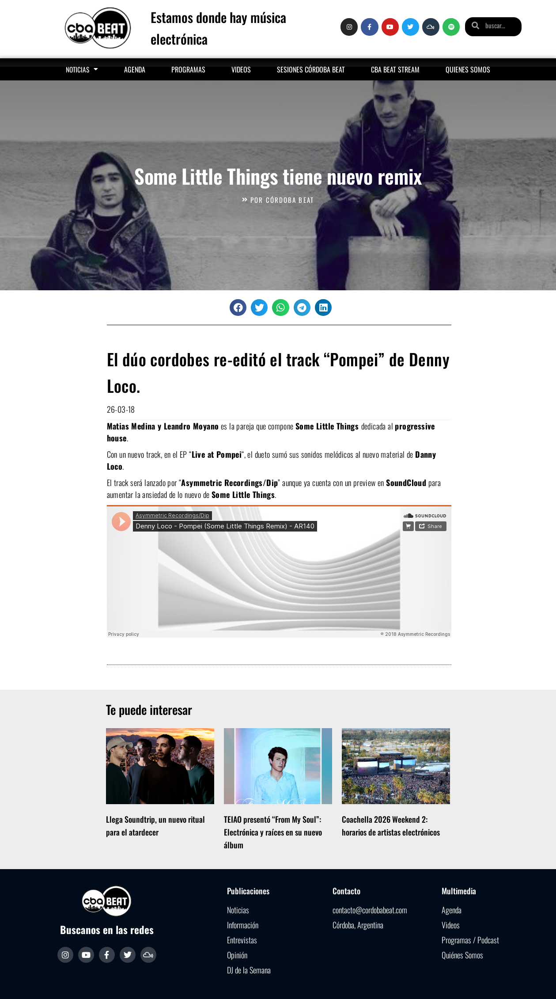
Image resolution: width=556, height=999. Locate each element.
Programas (188, 69)
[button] (238, 307)
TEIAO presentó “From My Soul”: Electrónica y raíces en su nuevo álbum (273, 832)
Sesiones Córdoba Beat (311, 69)
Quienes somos (468, 69)
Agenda (134, 69)
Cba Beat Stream (395, 69)
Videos (241, 69)
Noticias (82, 69)
